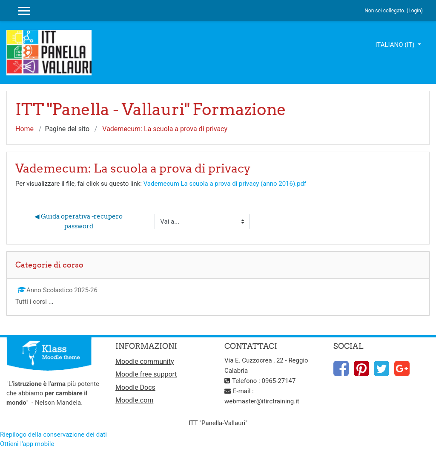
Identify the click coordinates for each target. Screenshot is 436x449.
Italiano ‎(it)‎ (395, 45)
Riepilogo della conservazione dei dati (53, 434)
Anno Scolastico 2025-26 (57, 290)
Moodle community (144, 361)
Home (24, 129)
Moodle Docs (135, 387)
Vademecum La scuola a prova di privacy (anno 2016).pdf (225, 183)
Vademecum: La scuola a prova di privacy (164, 129)
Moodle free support (146, 374)
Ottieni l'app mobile (27, 444)
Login (414, 11)
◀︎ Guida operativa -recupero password (79, 221)
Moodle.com (134, 400)
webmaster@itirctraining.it (261, 401)
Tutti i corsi (31, 301)
